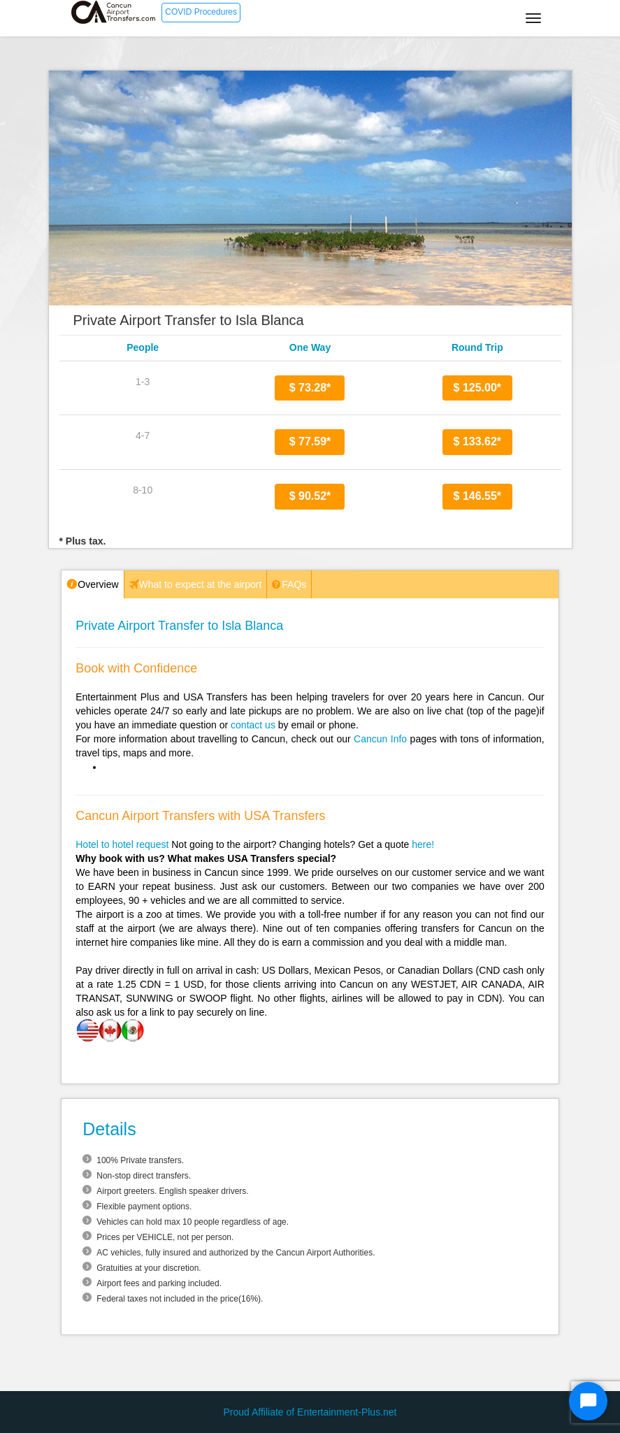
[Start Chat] (588, 1401)
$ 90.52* (310, 496)
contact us (253, 724)
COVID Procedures (201, 12)
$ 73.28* (310, 388)
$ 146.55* (478, 496)
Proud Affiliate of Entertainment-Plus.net (310, 1412)
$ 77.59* (310, 441)
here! (423, 844)
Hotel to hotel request (121, 844)
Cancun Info (380, 738)
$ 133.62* (478, 441)
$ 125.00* (478, 388)
